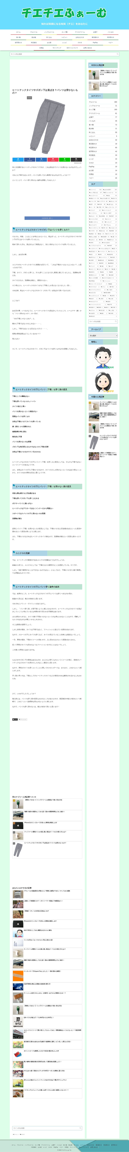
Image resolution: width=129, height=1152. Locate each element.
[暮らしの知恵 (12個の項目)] (94, 237)
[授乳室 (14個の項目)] (92, 234)
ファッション (23, 719)
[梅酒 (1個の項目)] (103, 313)
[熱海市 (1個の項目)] (111, 301)
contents (45, 218)
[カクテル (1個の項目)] (93, 310)
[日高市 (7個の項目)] (113, 257)
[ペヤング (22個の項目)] (94, 210)
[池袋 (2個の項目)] (105, 295)
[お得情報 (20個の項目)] (103, 216)
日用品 (103, 174)
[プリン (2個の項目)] (104, 287)
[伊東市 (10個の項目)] (112, 245)
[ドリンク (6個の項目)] (93, 266)
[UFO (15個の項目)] (104, 228)
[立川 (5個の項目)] (107, 269)
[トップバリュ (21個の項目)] (95, 213)
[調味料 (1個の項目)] (99, 307)
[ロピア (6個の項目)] (112, 266)
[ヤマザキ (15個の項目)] (93, 231)
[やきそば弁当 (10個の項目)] (109, 242)
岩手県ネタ (103, 151)
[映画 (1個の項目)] (107, 307)
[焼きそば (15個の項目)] (103, 231)
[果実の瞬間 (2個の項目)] (110, 292)
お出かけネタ (103, 140)
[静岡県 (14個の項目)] (113, 231)
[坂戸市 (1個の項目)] (112, 304)
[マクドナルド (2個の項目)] (94, 287)
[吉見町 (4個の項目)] (112, 275)
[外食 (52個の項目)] (114, 198)
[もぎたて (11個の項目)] (93, 240)
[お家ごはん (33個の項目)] (111, 204)
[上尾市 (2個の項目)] (103, 298)
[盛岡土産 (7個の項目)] (102, 260)
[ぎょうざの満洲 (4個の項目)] (94, 278)
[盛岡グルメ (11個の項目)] (112, 240)
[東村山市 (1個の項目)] (102, 316)
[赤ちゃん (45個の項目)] (112, 201)
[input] (64, 54)
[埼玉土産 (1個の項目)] (103, 310)
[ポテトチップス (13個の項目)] (111, 234)
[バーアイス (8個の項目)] (102, 251)
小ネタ (15, 719)
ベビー (103, 178)
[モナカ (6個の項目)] (100, 269)
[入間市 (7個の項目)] (92, 260)
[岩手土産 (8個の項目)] (92, 251)
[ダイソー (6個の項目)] (93, 263)
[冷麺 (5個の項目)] (114, 269)
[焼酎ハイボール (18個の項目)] (96, 222)
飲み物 (103, 128)
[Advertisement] (47, 73)
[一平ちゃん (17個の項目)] (110, 225)
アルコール (103, 102)
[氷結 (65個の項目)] (111, 195)
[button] (117, 54)
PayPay (103, 166)
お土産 (103, 170)
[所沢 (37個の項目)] (92, 204)
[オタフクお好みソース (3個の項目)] (109, 278)
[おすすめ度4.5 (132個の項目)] (109, 189)
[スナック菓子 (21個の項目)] (110, 213)
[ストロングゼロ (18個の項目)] (96, 219)
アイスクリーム (103, 113)
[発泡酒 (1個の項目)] (92, 307)
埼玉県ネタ (103, 147)
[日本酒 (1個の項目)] (112, 313)
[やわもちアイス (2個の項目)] (96, 301)
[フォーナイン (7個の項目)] (104, 257)
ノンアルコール (103, 105)
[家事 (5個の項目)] (113, 272)
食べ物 (103, 124)
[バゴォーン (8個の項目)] (112, 251)
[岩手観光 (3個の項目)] (95, 281)
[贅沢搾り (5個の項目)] (93, 272)
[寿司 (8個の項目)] (102, 254)
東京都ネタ (103, 143)
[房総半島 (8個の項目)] (112, 254)
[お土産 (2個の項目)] (112, 298)
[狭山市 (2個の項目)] (93, 298)
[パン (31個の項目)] (92, 207)
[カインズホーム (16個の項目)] (94, 228)
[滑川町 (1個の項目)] (113, 307)
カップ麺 (103, 109)
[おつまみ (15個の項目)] (112, 228)
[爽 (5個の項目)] (104, 275)
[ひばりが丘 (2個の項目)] (95, 292)
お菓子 (103, 117)
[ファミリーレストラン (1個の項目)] (97, 304)
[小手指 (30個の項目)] (100, 207)
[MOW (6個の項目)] (103, 263)
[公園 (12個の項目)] (113, 237)
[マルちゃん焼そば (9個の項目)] (104, 248)
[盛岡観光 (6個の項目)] (112, 263)
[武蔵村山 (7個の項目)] (112, 260)
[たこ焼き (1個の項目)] (112, 310)
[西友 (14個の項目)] (101, 234)
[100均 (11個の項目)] (94, 242)
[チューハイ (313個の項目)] (95, 189)
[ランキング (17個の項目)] (110, 222)
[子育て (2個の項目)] (113, 287)
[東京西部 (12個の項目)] (105, 237)
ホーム (16, 1145)
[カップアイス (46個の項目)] (102, 201)
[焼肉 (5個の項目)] (104, 272)
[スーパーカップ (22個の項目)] (109, 210)
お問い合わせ (99, 1147)
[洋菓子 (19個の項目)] (113, 216)
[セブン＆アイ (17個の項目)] (95, 225)
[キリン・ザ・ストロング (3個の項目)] (98, 284)
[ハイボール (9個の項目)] (93, 248)
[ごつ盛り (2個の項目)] (111, 290)
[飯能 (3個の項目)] (112, 284)
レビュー (103, 136)
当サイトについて (89, 1147)
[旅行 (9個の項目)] (114, 248)
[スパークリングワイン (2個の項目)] (97, 290)
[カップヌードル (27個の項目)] (111, 207)
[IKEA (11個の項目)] (102, 240)
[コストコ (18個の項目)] (111, 219)
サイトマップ (78, 1147)
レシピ (103, 159)
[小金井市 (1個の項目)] (93, 313)
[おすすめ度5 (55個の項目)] (105, 198)
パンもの (103, 121)
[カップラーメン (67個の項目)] (96, 195)
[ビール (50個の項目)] (92, 201)
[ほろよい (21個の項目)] (93, 216)
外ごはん (103, 132)
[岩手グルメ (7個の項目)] (93, 257)
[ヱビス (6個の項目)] (92, 269)
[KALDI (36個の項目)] (101, 204)
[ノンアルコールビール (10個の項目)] (97, 245)
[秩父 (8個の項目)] (92, 254)
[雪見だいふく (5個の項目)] (94, 275)
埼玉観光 (103, 155)
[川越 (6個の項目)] (103, 266)
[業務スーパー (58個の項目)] (93, 198)
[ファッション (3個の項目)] (109, 281)
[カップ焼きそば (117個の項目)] (95, 192)
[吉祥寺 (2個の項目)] (113, 295)
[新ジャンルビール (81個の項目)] (110, 192)
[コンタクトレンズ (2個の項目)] (95, 295)
